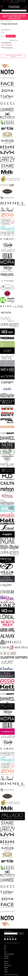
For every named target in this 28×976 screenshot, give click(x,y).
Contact (16, 2)
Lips (5, 949)
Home (2, 21)
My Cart (6, 971)
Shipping (6, 967)
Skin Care (6, 956)
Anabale (14, 7)
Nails (5, 952)
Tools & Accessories (9, 954)
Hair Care (6, 958)
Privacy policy (7, 965)
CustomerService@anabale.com (12, 942)
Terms (5, 969)
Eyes (5, 947)
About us (11, 2)
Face (5, 945)
